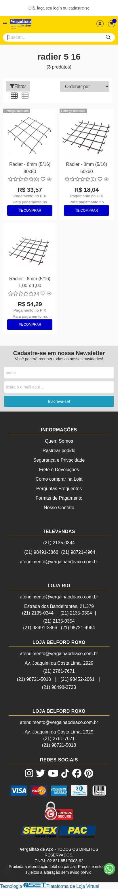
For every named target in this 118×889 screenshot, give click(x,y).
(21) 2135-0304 (76, 613)
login (58, 8)
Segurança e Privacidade (59, 460)
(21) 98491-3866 (41, 552)
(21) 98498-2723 (59, 687)
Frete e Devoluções (59, 469)
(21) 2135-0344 (59, 542)
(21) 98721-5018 (34, 679)
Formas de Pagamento (59, 498)
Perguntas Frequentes (59, 488)
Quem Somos (59, 441)
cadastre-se (79, 8)
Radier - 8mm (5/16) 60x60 (86, 168)
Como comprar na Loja (59, 479)
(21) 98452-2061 (77, 679)
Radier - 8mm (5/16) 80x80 (29, 168)
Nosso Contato (59, 507)
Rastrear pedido (59, 450)
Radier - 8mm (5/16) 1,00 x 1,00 (29, 282)
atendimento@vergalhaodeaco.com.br (59, 561)
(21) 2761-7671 (59, 671)
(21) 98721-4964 (78, 552)
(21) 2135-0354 (59, 621)
